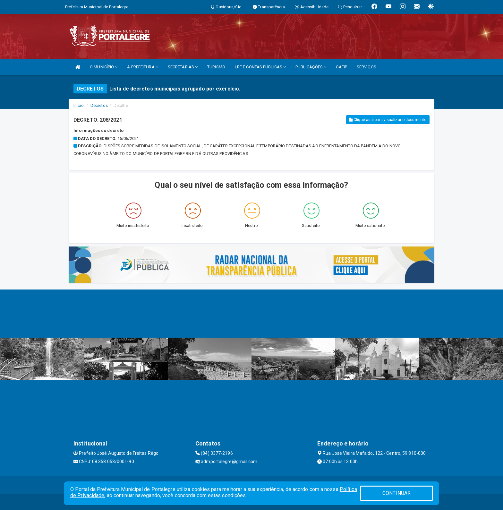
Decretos (99, 105)
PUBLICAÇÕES (310, 67)
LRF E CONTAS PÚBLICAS (260, 67)
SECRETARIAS (183, 67)
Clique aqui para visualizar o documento (387, 119)
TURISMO (216, 67)
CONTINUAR (396, 493)
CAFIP (341, 67)
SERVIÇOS (366, 67)
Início (78, 105)
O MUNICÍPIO (103, 67)
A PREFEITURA (142, 67)
